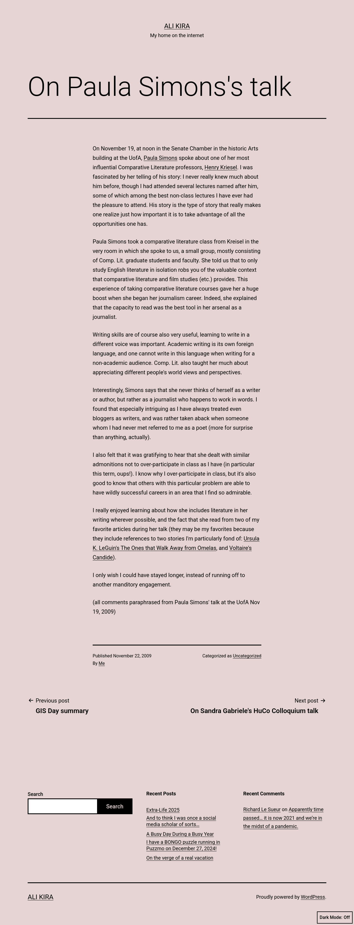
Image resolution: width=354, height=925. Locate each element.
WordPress (313, 897)
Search (35, 794)
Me (102, 663)
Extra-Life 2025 (162, 810)
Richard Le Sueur (262, 809)
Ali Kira (177, 26)
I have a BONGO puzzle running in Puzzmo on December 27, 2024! (183, 845)
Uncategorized (247, 655)
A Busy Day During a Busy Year (180, 834)
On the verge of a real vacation (179, 858)
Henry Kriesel (220, 167)
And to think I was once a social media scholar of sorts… (181, 821)
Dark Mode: (335, 917)
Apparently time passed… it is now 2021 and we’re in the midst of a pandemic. (283, 817)
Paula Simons (160, 158)
